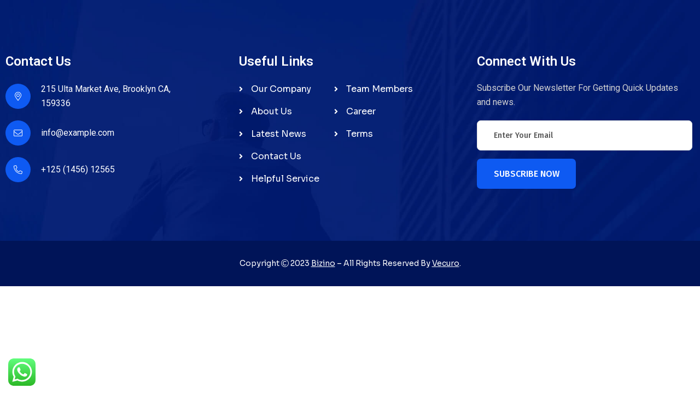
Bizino (323, 263)
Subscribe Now (526, 174)
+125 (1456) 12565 (78, 169)
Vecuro (445, 263)
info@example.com (77, 133)
